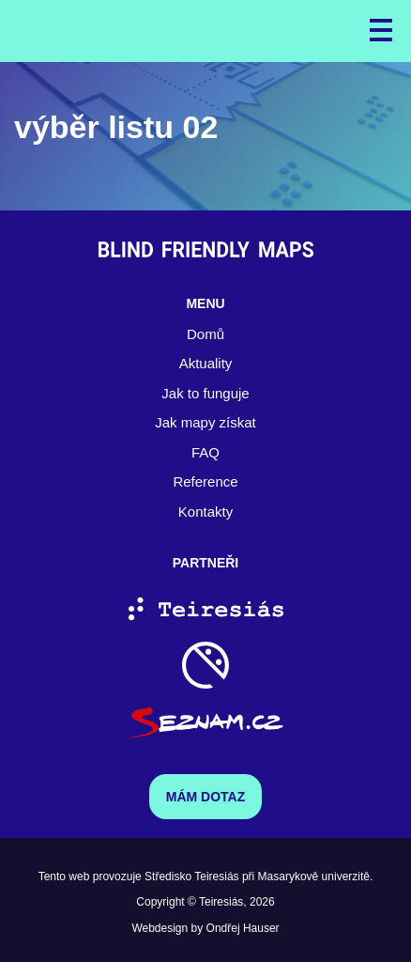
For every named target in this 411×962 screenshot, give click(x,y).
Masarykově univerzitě (314, 876)
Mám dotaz (206, 796)
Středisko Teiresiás (192, 876)
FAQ (205, 452)
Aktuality (206, 363)
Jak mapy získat (205, 422)
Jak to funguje (205, 393)
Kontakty (205, 512)
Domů (205, 334)
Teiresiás (221, 901)
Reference (205, 481)
